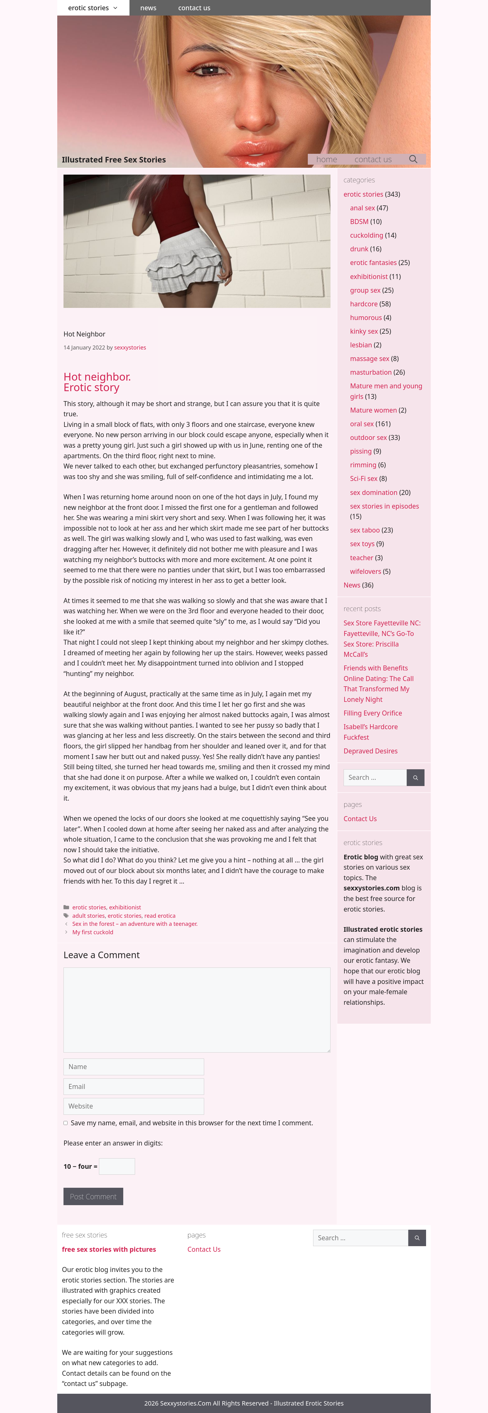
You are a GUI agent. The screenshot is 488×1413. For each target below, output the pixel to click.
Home (327, 159)
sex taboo (365, 530)
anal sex (362, 207)
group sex (365, 290)
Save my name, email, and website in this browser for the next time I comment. (192, 1122)
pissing (361, 451)
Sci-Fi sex (364, 478)
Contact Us (194, 7)
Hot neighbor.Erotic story (97, 381)
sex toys (362, 543)
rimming (363, 464)
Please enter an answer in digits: (113, 1143)
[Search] (416, 777)
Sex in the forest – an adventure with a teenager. (135, 923)
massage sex (369, 358)
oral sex (362, 423)
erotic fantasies (373, 262)
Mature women (373, 410)
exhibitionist (125, 907)
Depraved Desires (371, 751)
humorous (366, 317)
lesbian (361, 345)
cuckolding (366, 235)
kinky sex (364, 331)
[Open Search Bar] (413, 159)
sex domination (373, 492)
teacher (361, 557)
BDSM (359, 221)
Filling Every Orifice (373, 713)
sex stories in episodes (384, 506)
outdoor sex (368, 437)
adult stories (89, 915)
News (148, 7)
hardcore (364, 304)
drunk (359, 249)
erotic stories (98, 8)
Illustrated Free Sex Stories (114, 159)
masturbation (371, 372)
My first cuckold (93, 932)
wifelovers (365, 571)
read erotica (160, 915)
